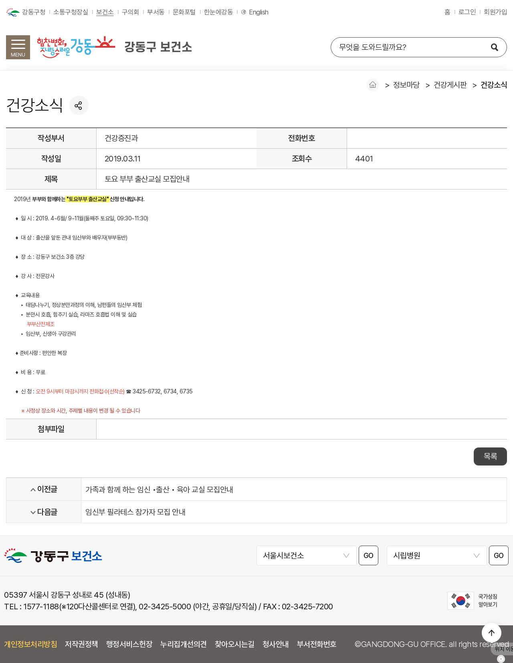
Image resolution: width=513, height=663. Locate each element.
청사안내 (276, 644)
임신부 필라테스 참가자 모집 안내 (135, 512)
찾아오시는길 (234, 644)
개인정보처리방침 (30, 644)
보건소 (105, 12)
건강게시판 (450, 85)
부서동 (156, 12)
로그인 (467, 12)
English (259, 12)
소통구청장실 (70, 12)
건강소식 (494, 85)
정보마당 (406, 85)
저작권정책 (81, 644)
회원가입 (495, 12)
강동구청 (33, 12)
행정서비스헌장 (129, 644)
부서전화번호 (317, 644)
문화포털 (184, 12)
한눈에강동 (218, 12)
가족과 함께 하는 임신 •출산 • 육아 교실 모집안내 (159, 489)
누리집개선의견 (183, 644)
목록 (490, 456)
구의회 (130, 12)
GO (369, 556)
